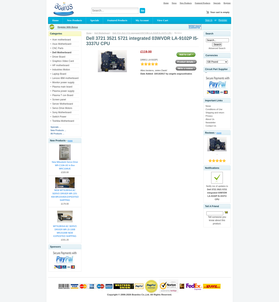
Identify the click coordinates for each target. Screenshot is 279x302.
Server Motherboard (62, 103)
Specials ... (56, 127)
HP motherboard (60, 65)
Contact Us (211, 126)
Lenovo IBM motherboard (65, 78)
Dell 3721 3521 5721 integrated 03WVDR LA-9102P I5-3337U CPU (142, 33)
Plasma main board (62, 86)
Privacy (209, 116)
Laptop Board (59, 74)
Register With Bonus (68, 27)
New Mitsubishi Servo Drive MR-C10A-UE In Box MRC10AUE (65, 165)
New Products (186, 3)
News (174, 3)
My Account (142, 20)
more (70, 140)
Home (166, 3)
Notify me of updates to (217, 192)
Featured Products (202, 3)
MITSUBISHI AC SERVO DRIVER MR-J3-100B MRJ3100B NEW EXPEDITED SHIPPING (65, 231)
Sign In (208, 20)
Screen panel (59, 99)
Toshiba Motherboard (63, 121)
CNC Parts (57, 48)
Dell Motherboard (102, 33)
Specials (216, 3)
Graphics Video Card (63, 61)
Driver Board (58, 56)
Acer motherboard (61, 39)
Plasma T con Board (62, 95)
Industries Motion (61, 69)
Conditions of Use (214, 109)
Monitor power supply (63, 82)
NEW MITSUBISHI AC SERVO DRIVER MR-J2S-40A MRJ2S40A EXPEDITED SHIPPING (65, 195)
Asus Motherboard (61, 44)
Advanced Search (217, 48)
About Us (210, 119)
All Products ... (57, 133)
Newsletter (211, 122)
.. (217, 154)
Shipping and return (215, 112)
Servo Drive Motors (62, 108)
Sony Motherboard (61, 112)
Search (209, 33)
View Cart (162, 20)
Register (227, 3)
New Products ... (58, 130)
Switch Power (59, 116)
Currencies (212, 55)
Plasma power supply (63, 91)
